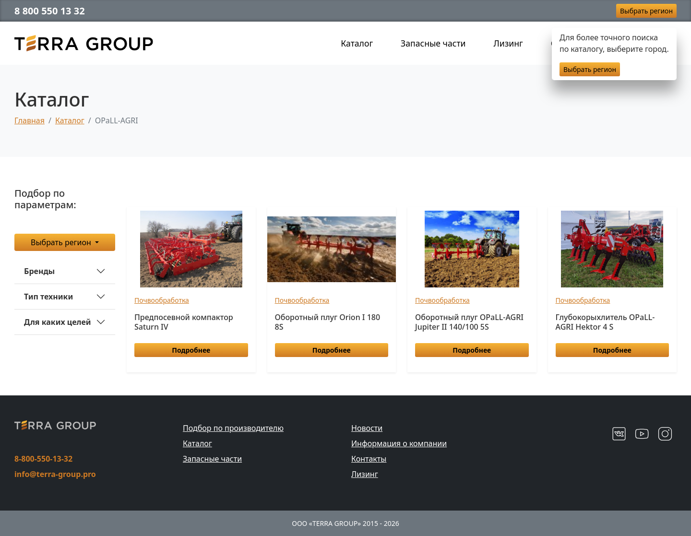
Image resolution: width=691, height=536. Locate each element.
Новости (366, 428)
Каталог (357, 43)
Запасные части (433, 43)
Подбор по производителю (233, 428)
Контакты (368, 458)
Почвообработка (161, 300)
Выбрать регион (646, 10)
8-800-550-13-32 (43, 458)
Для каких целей (57, 322)
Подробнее (191, 350)
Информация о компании (399, 443)
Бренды (39, 271)
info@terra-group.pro (55, 474)
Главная (29, 120)
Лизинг (508, 43)
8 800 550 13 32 (49, 11)
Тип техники (48, 296)
